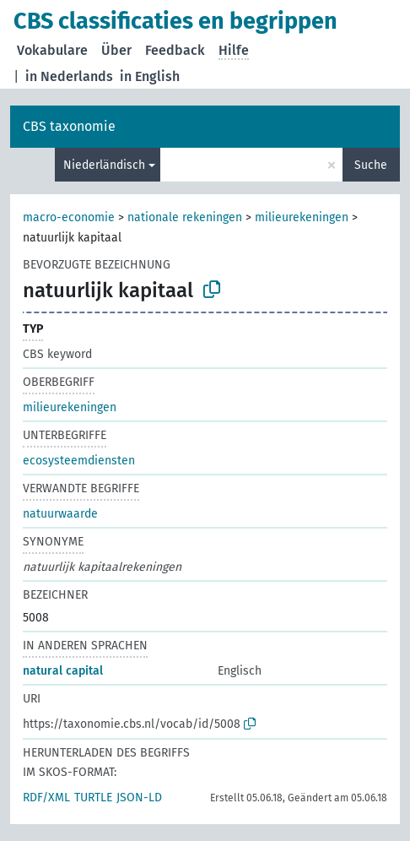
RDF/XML (46, 797)
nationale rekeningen (184, 217)
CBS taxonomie (69, 126)
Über (116, 50)
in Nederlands (69, 76)
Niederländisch (104, 165)
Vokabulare (52, 50)
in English (150, 76)
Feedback (175, 50)
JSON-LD (139, 797)
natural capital (63, 671)
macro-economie (69, 217)
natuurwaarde (60, 514)
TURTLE (93, 797)
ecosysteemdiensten (79, 460)
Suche (370, 165)
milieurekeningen (301, 217)
